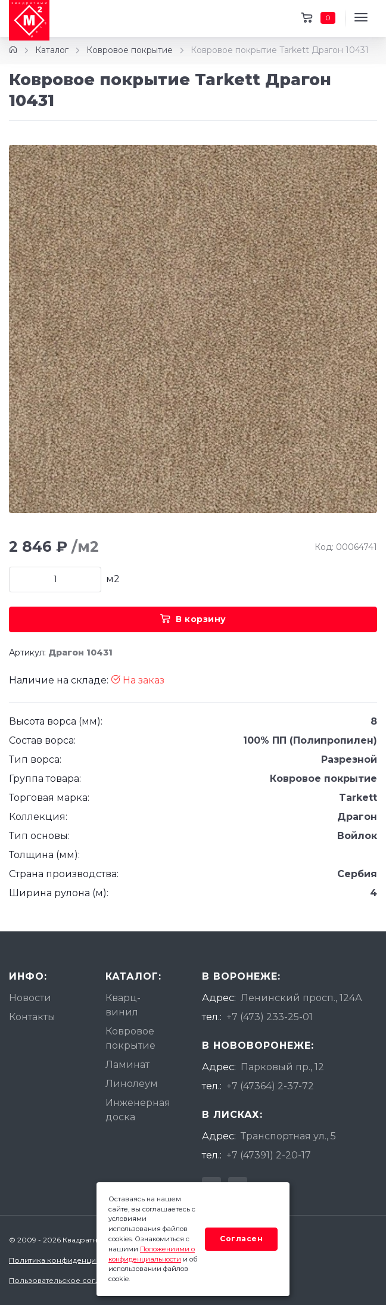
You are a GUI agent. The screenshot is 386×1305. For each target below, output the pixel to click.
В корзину (193, 619)
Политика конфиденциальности (69, 1260)
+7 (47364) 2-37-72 (270, 1086)
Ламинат (127, 1064)
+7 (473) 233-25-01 (269, 1017)
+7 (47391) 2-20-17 (268, 1155)
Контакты (32, 1017)
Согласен (241, 1238)
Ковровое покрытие (129, 50)
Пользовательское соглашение (69, 1280)
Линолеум (131, 1083)
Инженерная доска (137, 1110)
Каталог (52, 50)
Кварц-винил (123, 1005)
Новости (30, 997)
